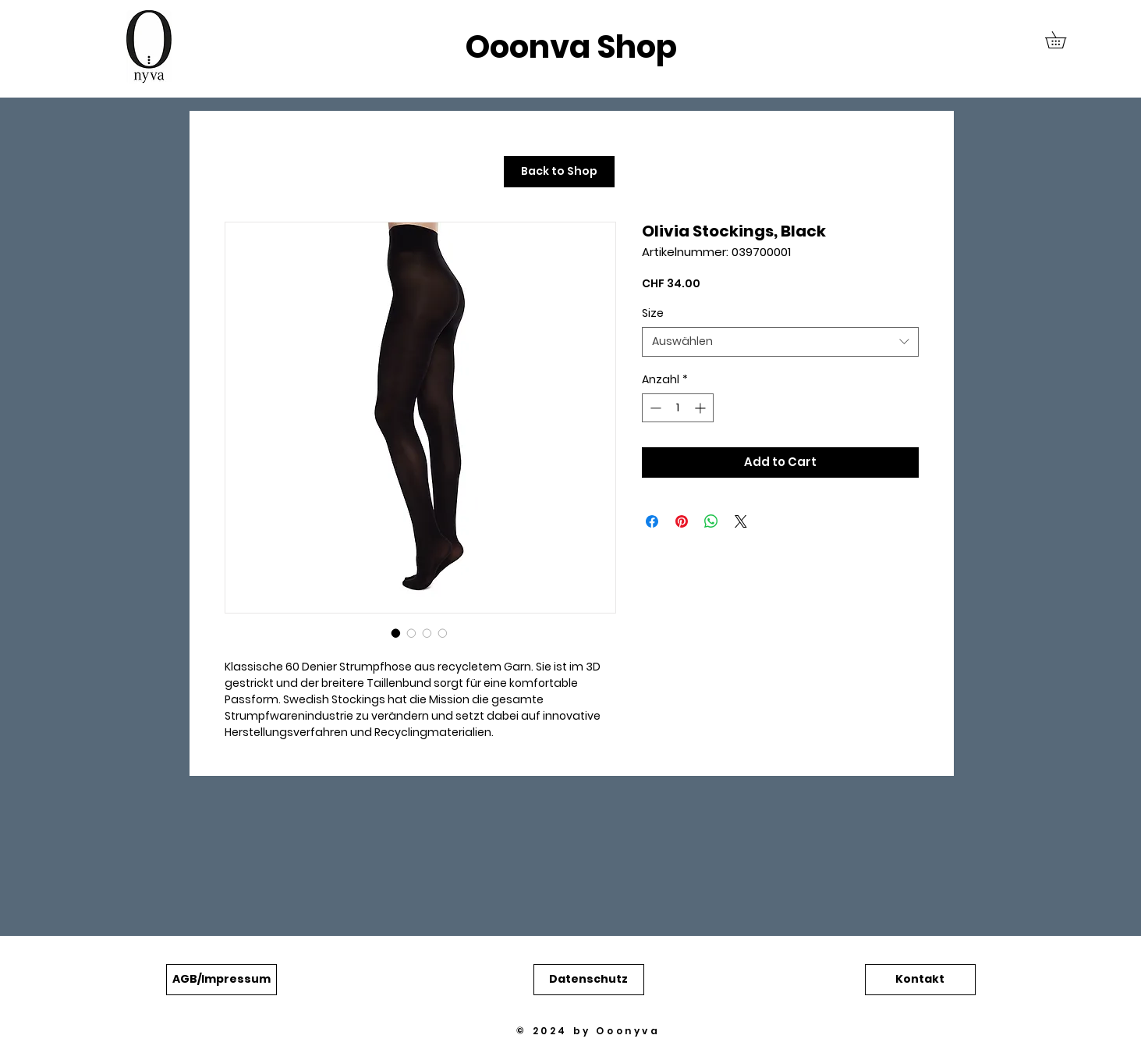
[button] (1064, 39)
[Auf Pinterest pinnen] (681, 521)
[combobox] (780, 342)
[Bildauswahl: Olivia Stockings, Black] (396, 633)
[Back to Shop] (559, 171)
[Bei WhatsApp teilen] (711, 521)
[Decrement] (654, 408)
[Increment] (701, 408)
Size (653, 313)
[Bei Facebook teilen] (652, 521)
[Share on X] (741, 521)
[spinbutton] (678, 408)
